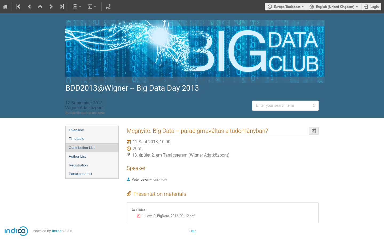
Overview (76, 130)
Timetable (76, 139)
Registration (78, 165)
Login (374, 6)
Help (192, 231)
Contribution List (81, 148)
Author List (77, 156)
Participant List (80, 174)
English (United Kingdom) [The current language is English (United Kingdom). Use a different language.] (335, 6)
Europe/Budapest (287, 6)
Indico (56, 231)
